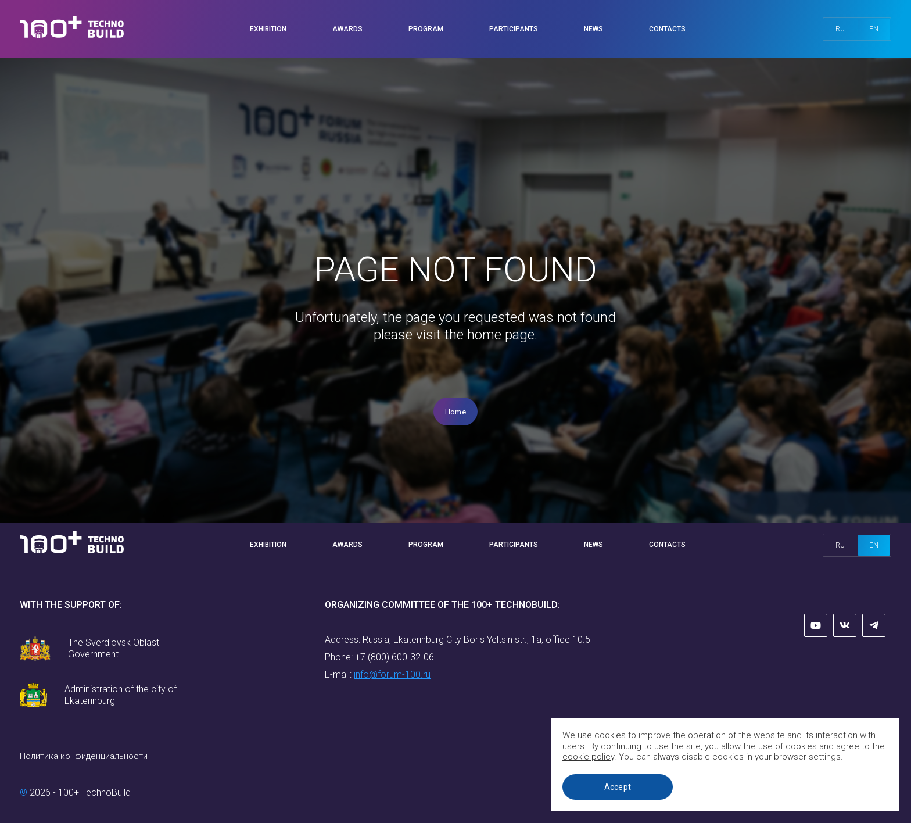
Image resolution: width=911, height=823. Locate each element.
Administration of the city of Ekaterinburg (120, 695)
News (593, 29)
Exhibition (268, 29)
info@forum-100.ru (392, 674)
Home (455, 411)
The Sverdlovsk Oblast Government (113, 648)
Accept (618, 787)
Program (425, 29)
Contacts (667, 29)
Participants (513, 29)
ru (840, 29)
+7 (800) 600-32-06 (394, 657)
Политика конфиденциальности (84, 756)
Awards (347, 29)
